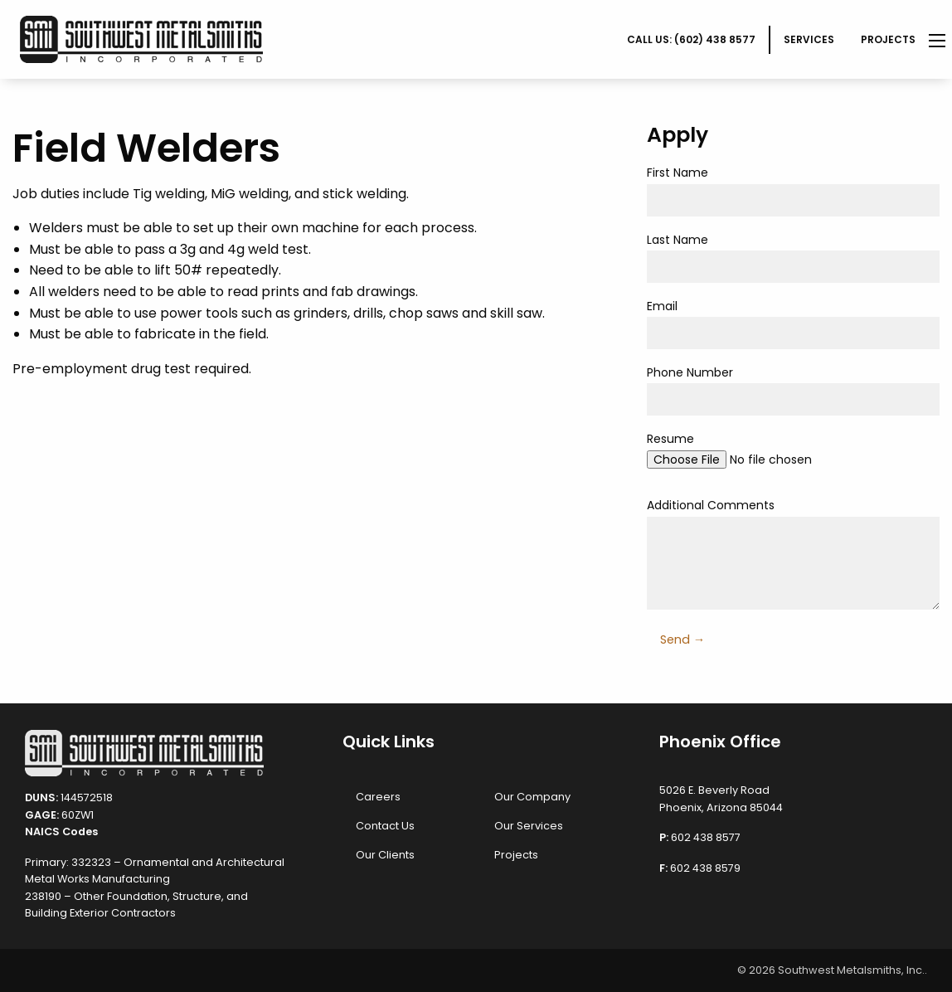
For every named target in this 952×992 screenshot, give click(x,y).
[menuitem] (692, 40)
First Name (793, 190)
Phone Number (793, 390)
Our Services (528, 826)
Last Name (793, 257)
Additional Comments (793, 553)
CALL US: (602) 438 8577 (691, 39)
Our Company (532, 797)
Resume (793, 456)
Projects (888, 39)
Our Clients (385, 855)
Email (793, 323)
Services (809, 39)
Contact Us (385, 826)
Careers (378, 797)
